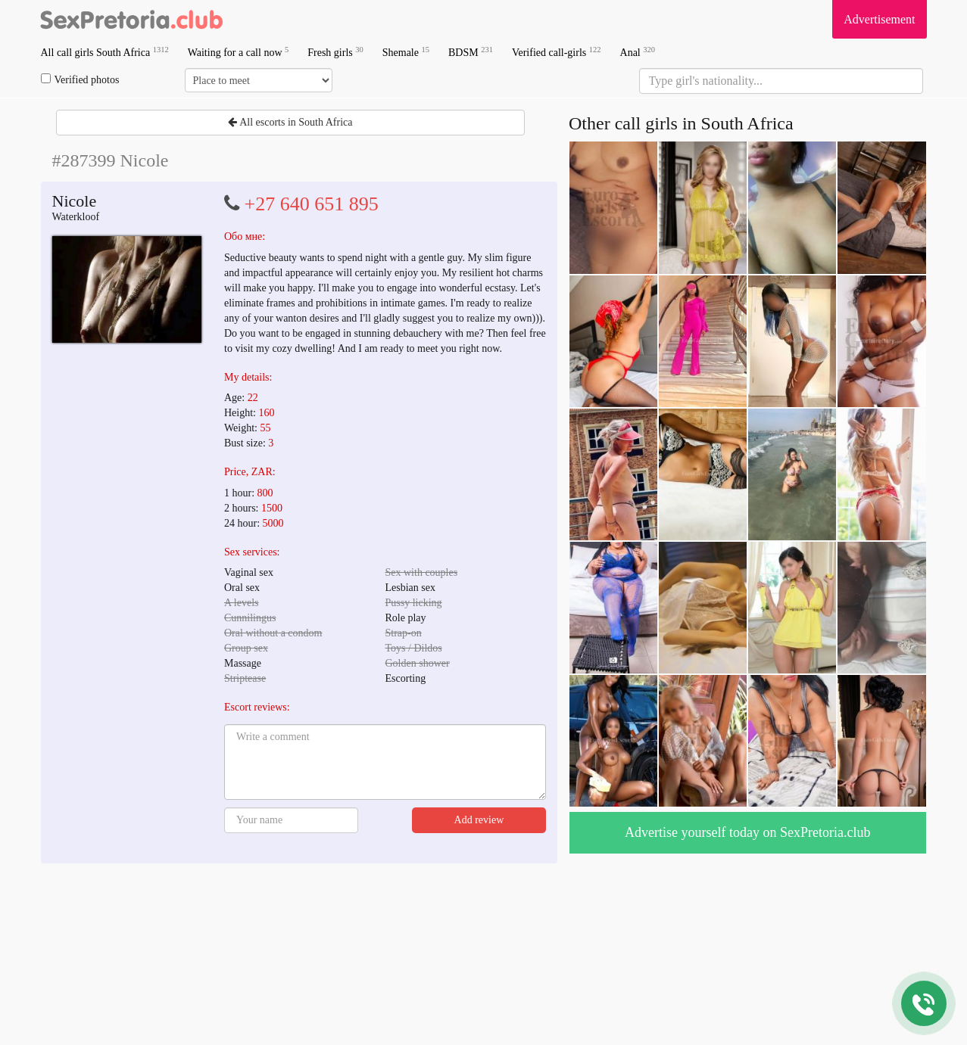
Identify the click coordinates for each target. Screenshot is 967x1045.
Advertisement (879, 19)
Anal (637, 51)
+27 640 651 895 (312, 204)
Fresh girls (335, 51)
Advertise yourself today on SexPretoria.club (747, 832)
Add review (479, 820)
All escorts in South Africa (290, 122)
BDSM (470, 51)
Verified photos (80, 79)
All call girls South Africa (105, 51)
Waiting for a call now (238, 51)
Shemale (405, 51)
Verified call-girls (556, 51)
